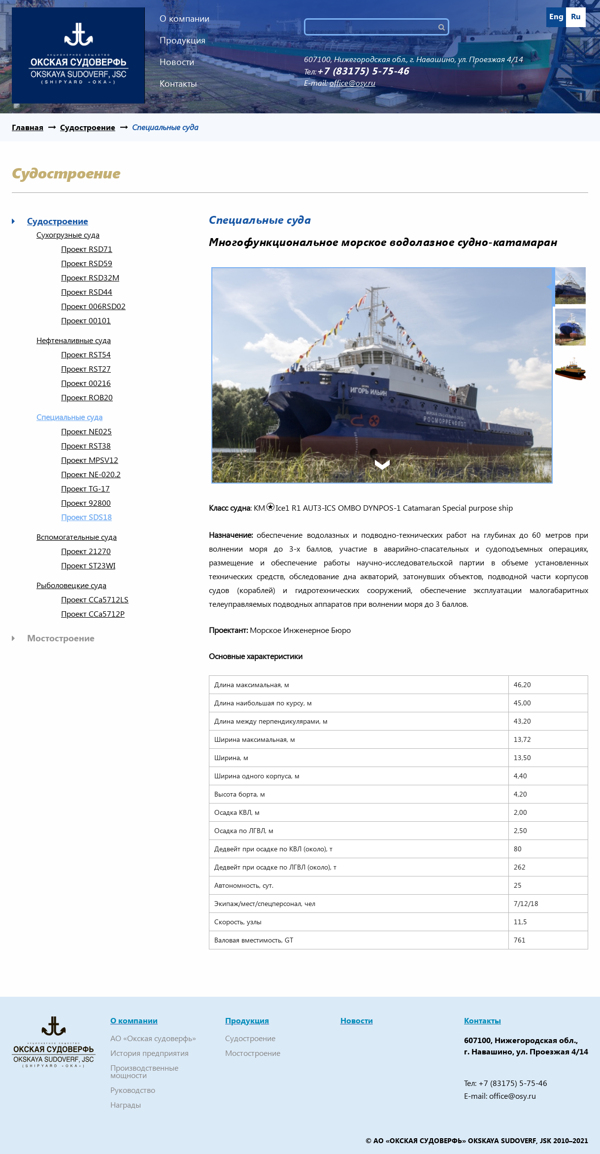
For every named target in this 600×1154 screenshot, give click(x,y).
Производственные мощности (144, 1071)
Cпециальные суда (165, 127)
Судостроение (87, 127)
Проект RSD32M (90, 277)
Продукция (182, 40)
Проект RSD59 (86, 263)
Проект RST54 (86, 354)
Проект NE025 (86, 431)
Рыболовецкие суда (71, 585)
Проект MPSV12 (89, 459)
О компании (184, 18)
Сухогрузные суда (68, 234)
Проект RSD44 (86, 291)
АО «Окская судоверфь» (153, 1038)
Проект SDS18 (86, 517)
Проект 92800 (86, 502)
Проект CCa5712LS (95, 599)
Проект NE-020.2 (91, 474)
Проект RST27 (86, 368)
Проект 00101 (86, 320)
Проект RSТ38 (86, 445)
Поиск (445, 27)
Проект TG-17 (85, 488)
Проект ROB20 (87, 397)
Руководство (132, 1089)
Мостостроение (61, 637)
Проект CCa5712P (93, 613)
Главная (27, 127)
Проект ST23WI (88, 565)
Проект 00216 (86, 383)
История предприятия (149, 1053)
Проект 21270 (86, 551)
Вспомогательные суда (76, 536)
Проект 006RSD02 (93, 306)
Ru (576, 16)
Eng (556, 16)
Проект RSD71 (86, 249)
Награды (125, 1104)
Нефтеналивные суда (73, 340)
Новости (177, 61)
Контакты (178, 83)
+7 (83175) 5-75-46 (512, 1083)
